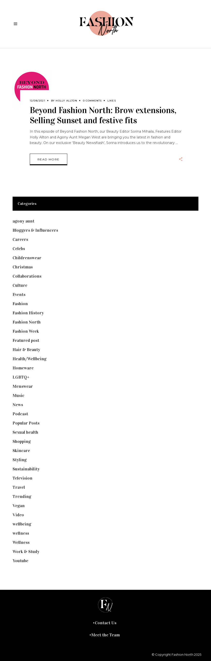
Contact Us (105, 622)
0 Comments (92, 100)
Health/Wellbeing (29, 358)
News (18, 404)
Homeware (23, 368)
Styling (20, 459)
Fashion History (28, 313)
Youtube (20, 560)
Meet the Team (105, 635)
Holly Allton (66, 100)
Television (22, 478)
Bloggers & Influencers (35, 230)
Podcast (20, 414)
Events (19, 294)
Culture (20, 285)
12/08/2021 (37, 100)
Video (18, 514)
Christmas (23, 267)
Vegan (19, 505)
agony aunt (23, 221)
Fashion (20, 303)
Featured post (26, 340)
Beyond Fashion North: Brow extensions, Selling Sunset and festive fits (103, 115)
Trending (22, 496)
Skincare (21, 450)
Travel (19, 487)
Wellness (21, 542)
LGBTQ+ (21, 377)
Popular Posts (26, 423)
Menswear (23, 386)
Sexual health (25, 432)
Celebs (19, 248)
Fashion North (27, 322)
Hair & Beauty (26, 349)
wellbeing (22, 524)
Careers (20, 239)
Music (18, 395)
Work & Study (26, 551)
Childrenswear (27, 257)
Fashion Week (26, 331)
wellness (21, 533)
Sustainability (26, 469)
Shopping (22, 441)
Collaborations (27, 276)
